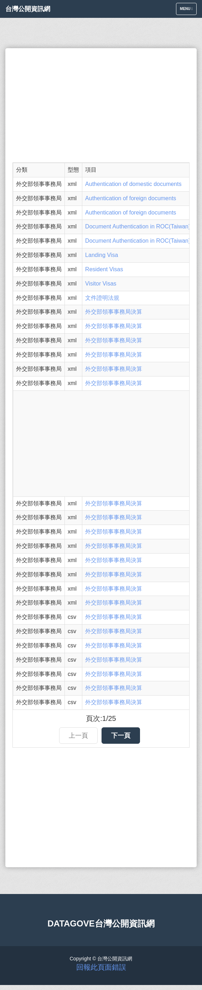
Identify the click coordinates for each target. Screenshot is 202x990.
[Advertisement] (101, 105)
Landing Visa (101, 255)
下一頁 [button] (121, 735)
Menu (188, 10)
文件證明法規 (102, 298)
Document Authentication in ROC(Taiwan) (137, 226)
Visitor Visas (100, 284)
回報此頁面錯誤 (101, 967)
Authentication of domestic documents (133, 184)
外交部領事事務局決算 (113, 312)
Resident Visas (104, 269)
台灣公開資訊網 (27, 9)
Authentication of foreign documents (130, 198)
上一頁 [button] (78, 735)
